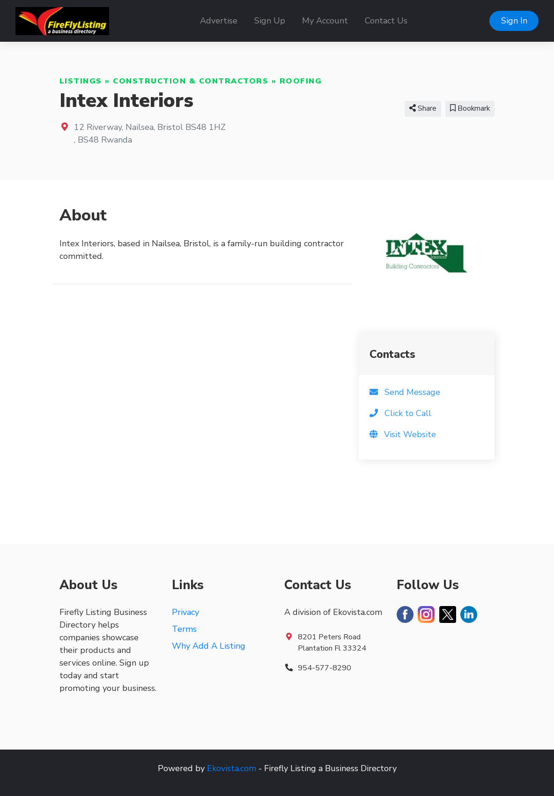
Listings (80, 81)
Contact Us (386, 20)
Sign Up (269, 20)
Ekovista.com (231, 768)
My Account (325, 20)
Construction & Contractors (190, 81)
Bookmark (470, 108)
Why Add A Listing (208, 646)
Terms (184, 629)
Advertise (218, 20)
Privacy (185, 612)
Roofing (301, 81)
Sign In (514, 20)
